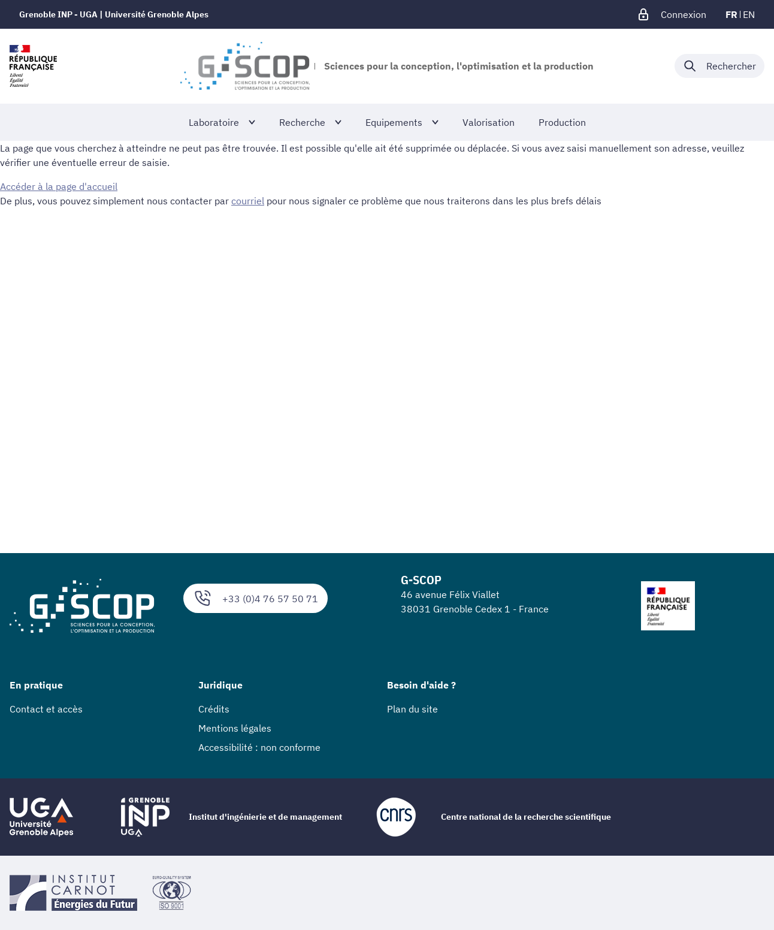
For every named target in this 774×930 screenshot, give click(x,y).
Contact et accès (46, 709)
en (749, 14)
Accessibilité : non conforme (259, 747)
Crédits (213, 709)
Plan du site (412, 709)
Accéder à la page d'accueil (58, 186)
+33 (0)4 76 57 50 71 (255, 598)
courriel (247, 201)
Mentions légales (234, 728)
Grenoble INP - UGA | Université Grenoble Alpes (113, 14)
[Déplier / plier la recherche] (719, 66)
